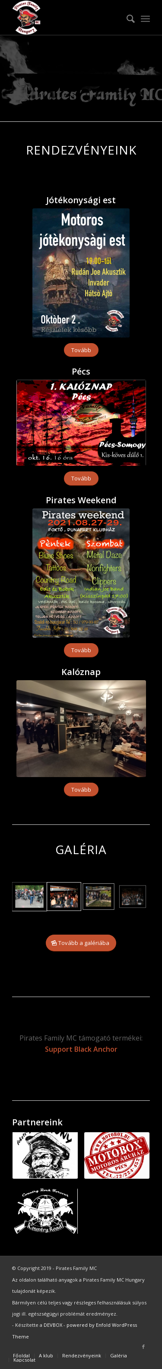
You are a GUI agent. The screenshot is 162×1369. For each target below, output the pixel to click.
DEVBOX (53, 1325)
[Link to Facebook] (143, 1346)
